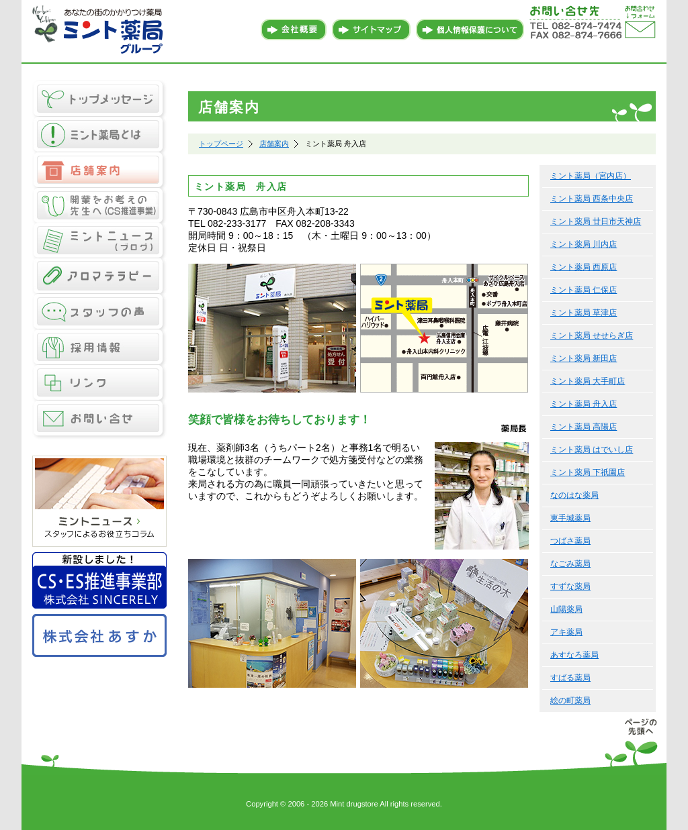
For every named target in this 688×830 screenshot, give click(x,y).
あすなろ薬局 (574, 655)
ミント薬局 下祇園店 (587, 472)
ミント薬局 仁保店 (583, 290)
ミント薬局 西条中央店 (591, 198)
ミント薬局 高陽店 (583, 426)
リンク (99, 383)
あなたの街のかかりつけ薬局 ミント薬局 (99, 30)
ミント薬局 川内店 (583, 244)
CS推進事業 (99, 205)
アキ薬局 (566, 632)
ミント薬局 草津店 (583, 312)
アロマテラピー (99, 277)
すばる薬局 (570, 677)
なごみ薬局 (570, 563)
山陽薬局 (566, 609)
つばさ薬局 (570, 541)
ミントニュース (99, 241)
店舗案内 (99, 170)
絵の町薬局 (570, 700)
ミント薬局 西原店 (583, 267)
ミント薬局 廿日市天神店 (595, 221)
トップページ (221, 144)
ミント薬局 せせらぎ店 (591, 335)
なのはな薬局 (574, 495)
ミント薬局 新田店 (583, 358)
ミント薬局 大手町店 (587, 381)
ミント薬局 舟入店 (583, 404)
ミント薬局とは (99, 134)
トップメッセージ (99, 98)
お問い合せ (99, 420)
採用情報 (99, 348)
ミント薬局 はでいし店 (591, 449)
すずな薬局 (570, 586)
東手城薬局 (570, 518)
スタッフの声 (99, 312)
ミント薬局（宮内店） (590, 175)
